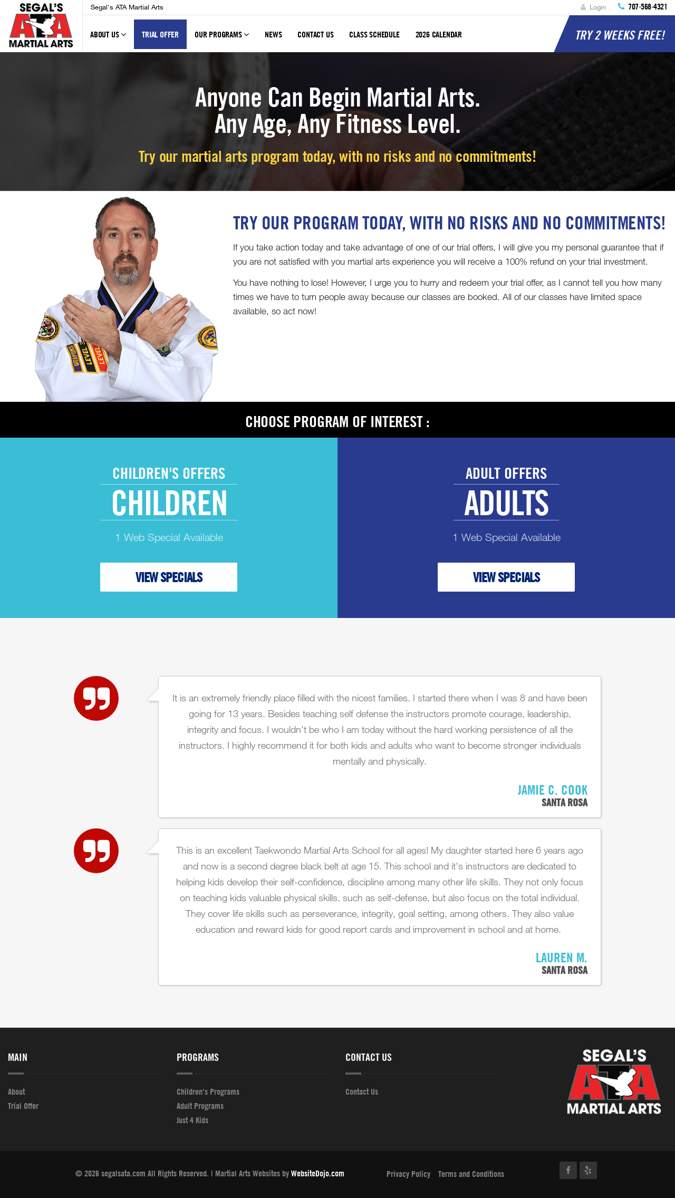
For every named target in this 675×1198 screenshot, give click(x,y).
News (273, 34)
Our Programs (222, 39)
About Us (108, 39)
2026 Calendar (439, 34)
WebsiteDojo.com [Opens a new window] (317, 1173)
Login (593, 7)
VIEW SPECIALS (169, 577)
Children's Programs (208, 1091)
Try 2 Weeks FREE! (619, 35)
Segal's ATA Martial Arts (127, 7)
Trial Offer (160, 34)
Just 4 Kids (192, 1120)
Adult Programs (200, 1105)
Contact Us (315, 34)
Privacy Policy (408, 1173)
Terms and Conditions (471, 1173)
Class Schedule (374, 34)
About (16, 1091)
